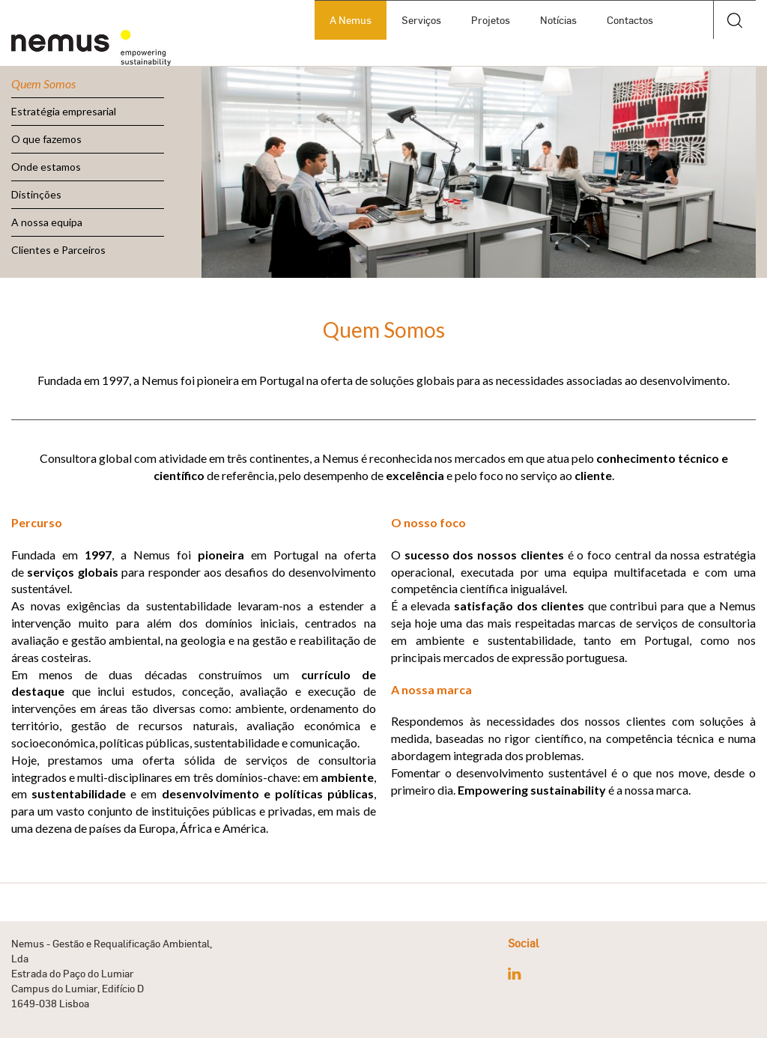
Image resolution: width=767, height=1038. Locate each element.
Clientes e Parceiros (58, 249)
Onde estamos (46, 166)
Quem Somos (43, 83)
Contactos (630, 19)
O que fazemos (46, 139)
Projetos (490, 19)
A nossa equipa (46, 222)
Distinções (36, 194)
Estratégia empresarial (63, 111)
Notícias (558, 19)
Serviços (421, 19)
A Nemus (351, 19)
